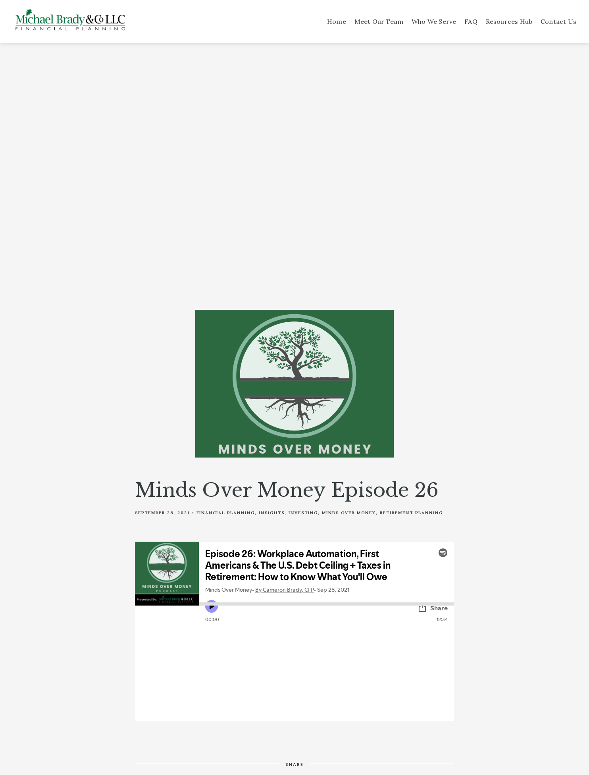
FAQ (470, 21)
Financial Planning (225, 512)
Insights (272, 512)
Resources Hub (509, 21)
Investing (303, 512)
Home (336, 21)
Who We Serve (434, 21)
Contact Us (558, 21)
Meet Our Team (379, 21)
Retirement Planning (411, 512)
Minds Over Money (349, 512)
